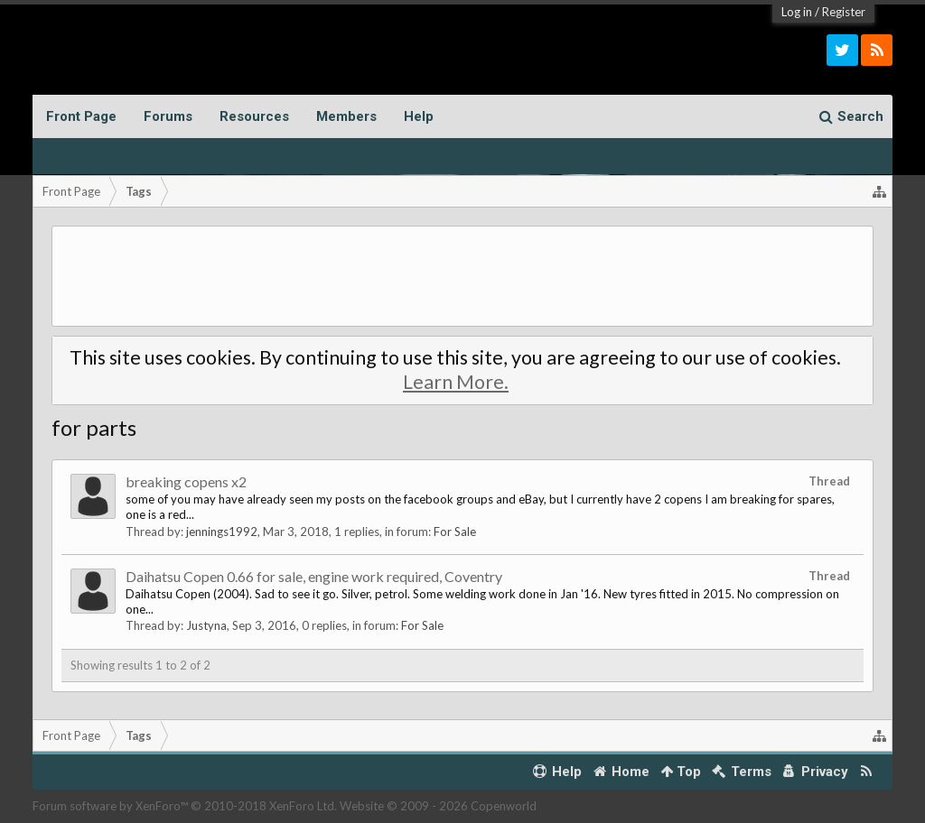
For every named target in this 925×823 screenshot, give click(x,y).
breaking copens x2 (186, 481)
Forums (168, 116)
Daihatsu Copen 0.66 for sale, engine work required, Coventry (314, 576)
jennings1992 (221, 531)
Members (346, 116)
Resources (254, 116)
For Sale (455, 531)
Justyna (206, 625)
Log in (796, 12)
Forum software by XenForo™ (185, 806)
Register (843, 12)
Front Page (81, 116)
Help (419, 116)
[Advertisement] (462, 276)
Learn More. (456, 381)
